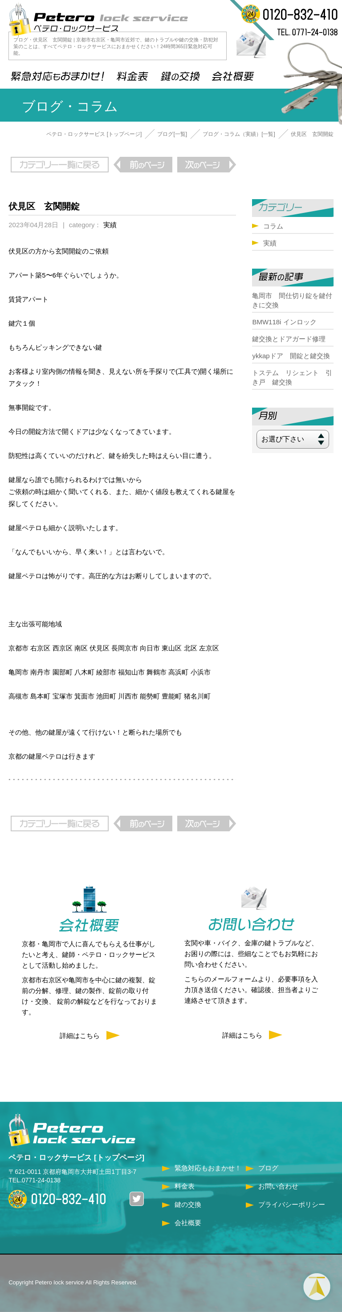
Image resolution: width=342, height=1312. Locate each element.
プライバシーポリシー (291, 1204)
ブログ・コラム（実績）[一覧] (239, 134)
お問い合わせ (278, 1186)
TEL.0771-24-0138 (34, 1180)
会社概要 (188, 1222)
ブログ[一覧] (172, 134)
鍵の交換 (188, 1204)
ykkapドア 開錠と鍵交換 (291, 356)
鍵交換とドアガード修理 (289, 339)
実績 (110, 225)
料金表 (185, 1186)
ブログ (268, 1168)
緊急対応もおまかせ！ (208, 1168)
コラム (273, 226)
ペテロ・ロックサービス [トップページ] (94, 134)
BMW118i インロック (284, 322)
